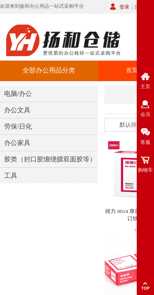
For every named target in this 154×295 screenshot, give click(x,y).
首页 (132, 70)
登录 (124, 7)
